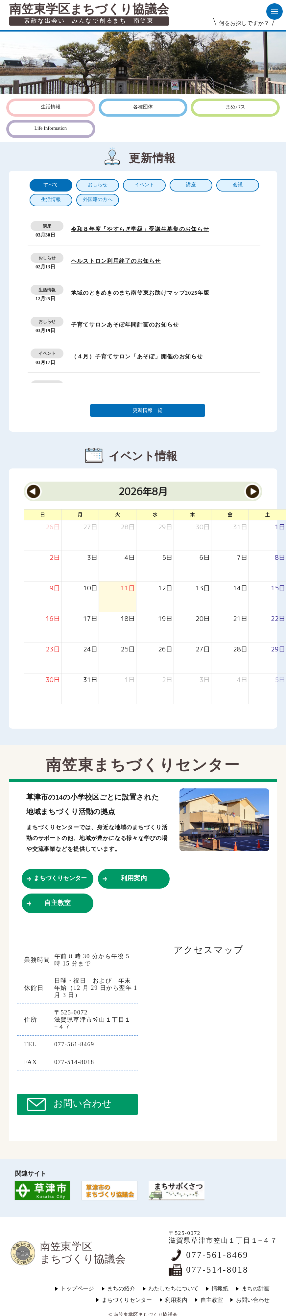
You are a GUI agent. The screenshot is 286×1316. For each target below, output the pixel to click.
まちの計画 (256, 1288)
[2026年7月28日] (127, 527)
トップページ (77, 1288)
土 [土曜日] (267, 514)
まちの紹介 (121, 1288)
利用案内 (134, 878)
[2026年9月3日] (204, 680)
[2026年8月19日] (165, 619)
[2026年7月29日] (165, 527)
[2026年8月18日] (127, 619)
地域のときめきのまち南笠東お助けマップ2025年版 (140, 293)
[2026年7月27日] (90, 527)
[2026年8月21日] (240, 619)
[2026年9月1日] (129, 680)
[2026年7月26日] (52, 527)
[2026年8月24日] (90, 649)
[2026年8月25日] (127, 649)
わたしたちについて (173, 1288)
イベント (47, 353)
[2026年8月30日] (52, 680)
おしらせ (47, 258)
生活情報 (47, 289)
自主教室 (57, 902)
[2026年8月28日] (240, 649)
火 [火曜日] (117, 514)
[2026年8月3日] (92, 558)
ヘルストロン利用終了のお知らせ (116, 261)
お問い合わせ (82, 1104)
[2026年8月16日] (52, 619)
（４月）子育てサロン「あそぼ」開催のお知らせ (137, 356)
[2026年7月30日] (202, 527)
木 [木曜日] (192, 514)
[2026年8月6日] (204, 558)
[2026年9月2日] (167, 680)
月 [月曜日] (80, 514)
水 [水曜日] (155, 514)
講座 (47, 226)
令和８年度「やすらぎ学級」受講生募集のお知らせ (140, 229)
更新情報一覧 (147, 410)
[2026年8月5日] (167, 558)
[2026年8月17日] (90, 619)
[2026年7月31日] (240, 527)
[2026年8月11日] (127, 588)
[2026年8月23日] (52, 649)
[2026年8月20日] (202, 619)
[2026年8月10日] (90, 588)
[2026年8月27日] (202, 649)
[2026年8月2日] (54, 558)
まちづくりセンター (60, 878)
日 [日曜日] (42, 514)
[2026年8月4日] (129, 558)
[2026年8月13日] (202, 588)
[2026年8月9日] (54, 588)
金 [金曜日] (229, 514)
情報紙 (220, 1288)
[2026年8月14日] (240, 588)
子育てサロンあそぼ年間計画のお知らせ (125, 325)
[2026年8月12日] (165, 588)
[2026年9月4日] (242, 680)
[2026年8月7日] (242, 558)
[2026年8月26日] (165, 649)
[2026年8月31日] (90, 680)
